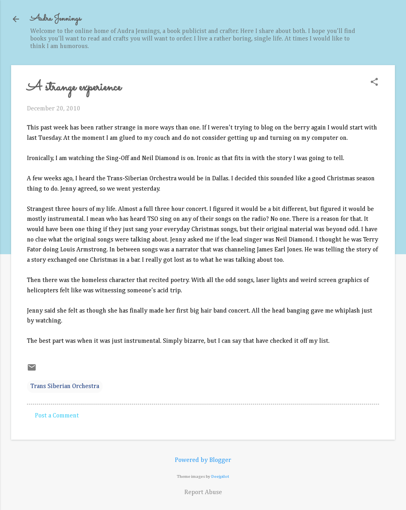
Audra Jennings (55, 19)
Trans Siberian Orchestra (65, 386)
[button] (374, 83)
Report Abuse (203, 492)
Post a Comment (57, 416)
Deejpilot (220, 476)
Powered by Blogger (203, 460)
